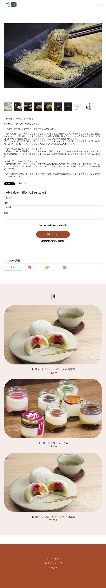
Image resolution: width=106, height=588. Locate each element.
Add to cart (53, 234)
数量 (6, 213)
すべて (13, 267)
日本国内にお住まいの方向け (53, 241)
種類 (6, 203)
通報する (22, 183)
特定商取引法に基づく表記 (53, 563)
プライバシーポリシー (53, 559)
